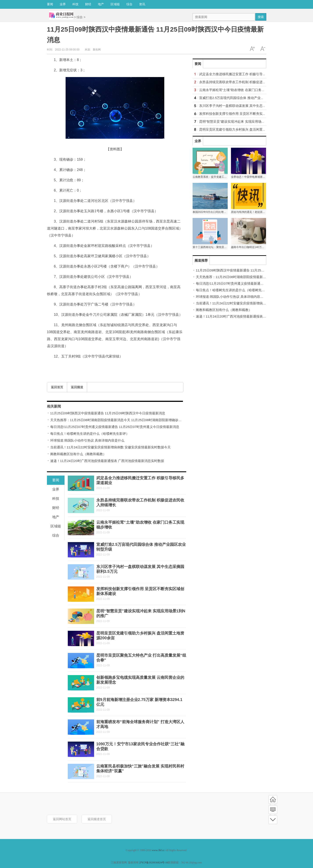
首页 (272, 799)
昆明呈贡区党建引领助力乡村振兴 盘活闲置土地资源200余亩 (243, 129)
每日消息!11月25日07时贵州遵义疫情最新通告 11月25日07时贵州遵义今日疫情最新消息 (114, 427)
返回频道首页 (97, 819)
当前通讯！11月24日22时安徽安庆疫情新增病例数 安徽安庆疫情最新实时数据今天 (110, 447)
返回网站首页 (62, 819)
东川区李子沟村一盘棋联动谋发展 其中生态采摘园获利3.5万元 (244, 106)
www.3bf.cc (158, 850)
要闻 (50, 4)
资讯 (142, 4)
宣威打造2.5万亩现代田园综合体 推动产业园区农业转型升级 (243, 98)
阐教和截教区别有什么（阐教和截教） (78, 454)
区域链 (115, 4)
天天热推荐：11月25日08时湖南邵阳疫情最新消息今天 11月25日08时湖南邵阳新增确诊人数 (117, 420)
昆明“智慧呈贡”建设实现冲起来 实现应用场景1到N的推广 (240, 121)
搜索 (261, 17)
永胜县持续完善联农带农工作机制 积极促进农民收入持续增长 (244, 82)
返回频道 (77, 387)
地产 (101, 4)
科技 (75, 4)
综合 (129, 4)
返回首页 (57, 387)
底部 (272, 819)
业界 (63, 4)
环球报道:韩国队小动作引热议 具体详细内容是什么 (87, 440)
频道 (272, 809)
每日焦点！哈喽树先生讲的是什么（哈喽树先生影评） (89, 433)
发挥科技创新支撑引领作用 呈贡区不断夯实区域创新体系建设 (244, 113)
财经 (88, 4)
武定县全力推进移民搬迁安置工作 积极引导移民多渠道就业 (242, 74)
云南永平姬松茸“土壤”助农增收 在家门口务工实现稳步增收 (241, 90)
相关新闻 (54, 406)
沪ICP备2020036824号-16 (153, 862)
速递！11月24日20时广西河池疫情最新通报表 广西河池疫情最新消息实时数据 (107, 461)
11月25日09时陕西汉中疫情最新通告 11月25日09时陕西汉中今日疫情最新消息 (107, 413)
